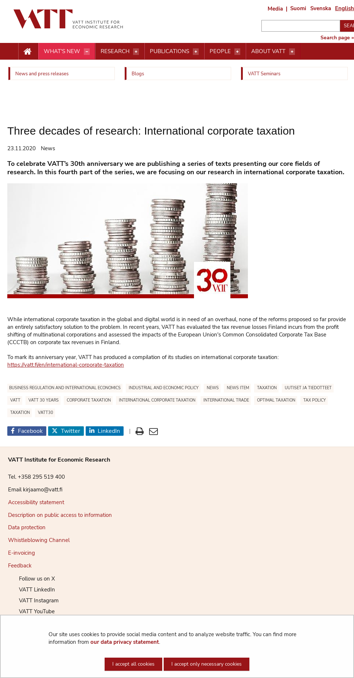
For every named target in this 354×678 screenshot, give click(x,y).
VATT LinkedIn (31, 589)
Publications (169, 51)
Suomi (298, 8)
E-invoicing (21, 553)
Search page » (337, 37)
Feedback (20, 565)
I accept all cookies (133, 664)
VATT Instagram (33, 600)
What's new (62, 51)
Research (115, 51)
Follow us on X (31, 578)
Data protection (27, 527)
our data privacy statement (124, 642)
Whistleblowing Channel (39, 540)
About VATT (268, 51)
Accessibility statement (36, 502)
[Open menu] (87, 51)
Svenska (320, 8)
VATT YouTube (31, 611)
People (220, 51)
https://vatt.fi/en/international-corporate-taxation (65, 364)
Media (275, 8)
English (344, 8)
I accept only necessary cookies (206, 664)
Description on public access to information (60, 515)
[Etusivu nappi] (28, 51)
